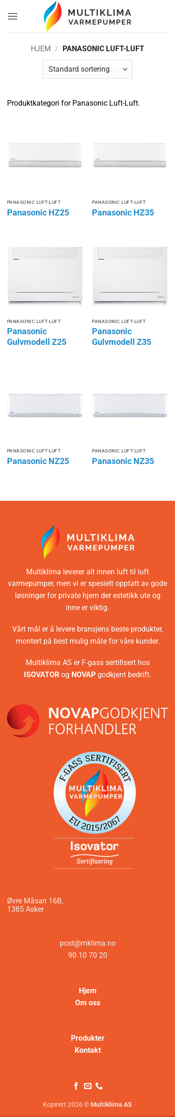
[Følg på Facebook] (76, 1086)
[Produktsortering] (87, 69)
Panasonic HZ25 (38, 212)
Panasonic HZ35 (123, 212)
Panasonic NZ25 (38, 461)
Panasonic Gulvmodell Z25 (36, 337)
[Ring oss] (99, 1086)
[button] (12, 16)
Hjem (41, 48)
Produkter (88, 1038)
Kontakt (88, 1050)
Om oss (87, 1002)
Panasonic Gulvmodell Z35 (121, 337)
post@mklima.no (88, 943)
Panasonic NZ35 (123, 461)
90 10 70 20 (87, 955)
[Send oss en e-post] (87, 1086)
